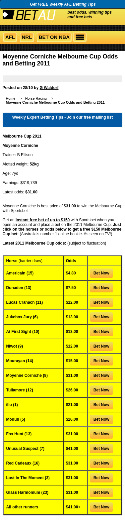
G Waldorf (49, 87)
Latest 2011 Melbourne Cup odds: (34, 243)
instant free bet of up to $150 (43, 220)
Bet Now (101, 273)
